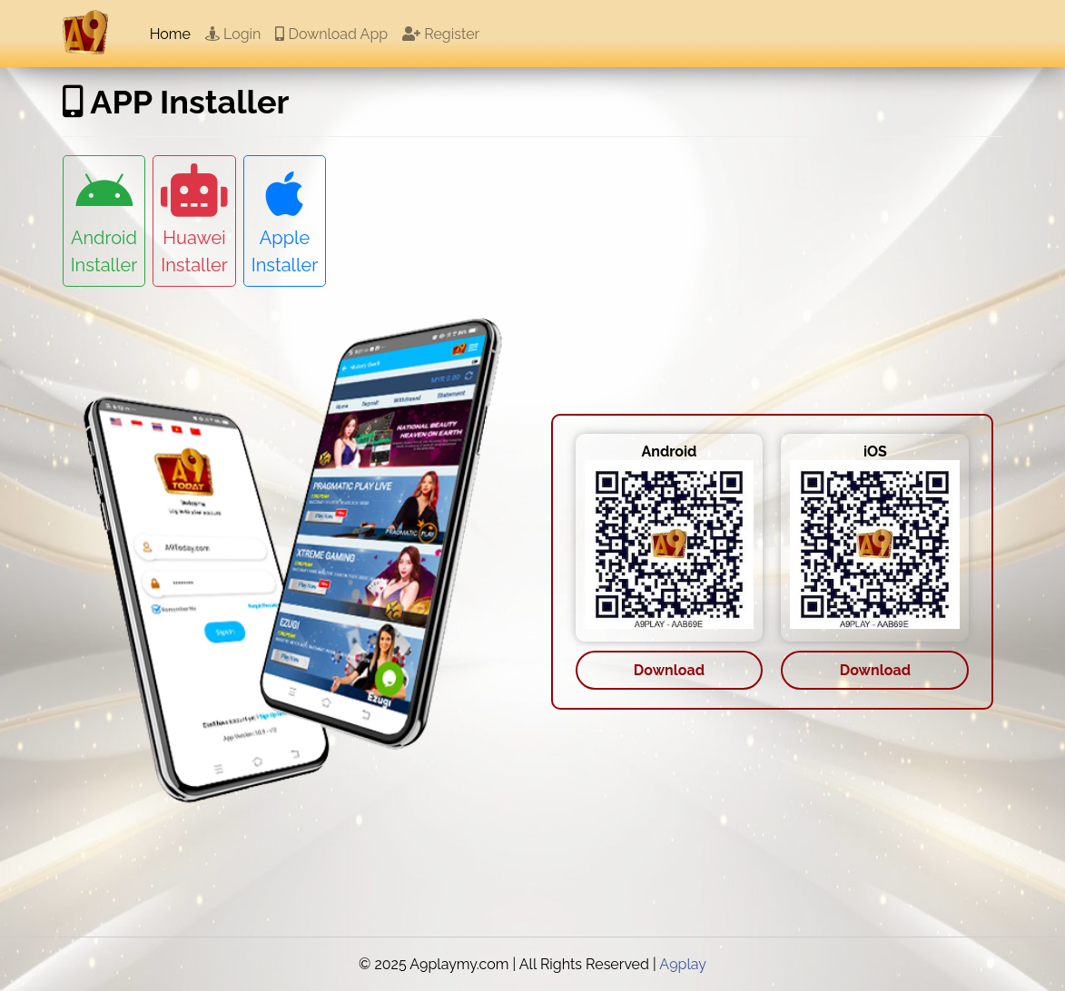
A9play (682, 964)
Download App (331, 34)
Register (440, 34)
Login (233, 34)
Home (170, 34)
